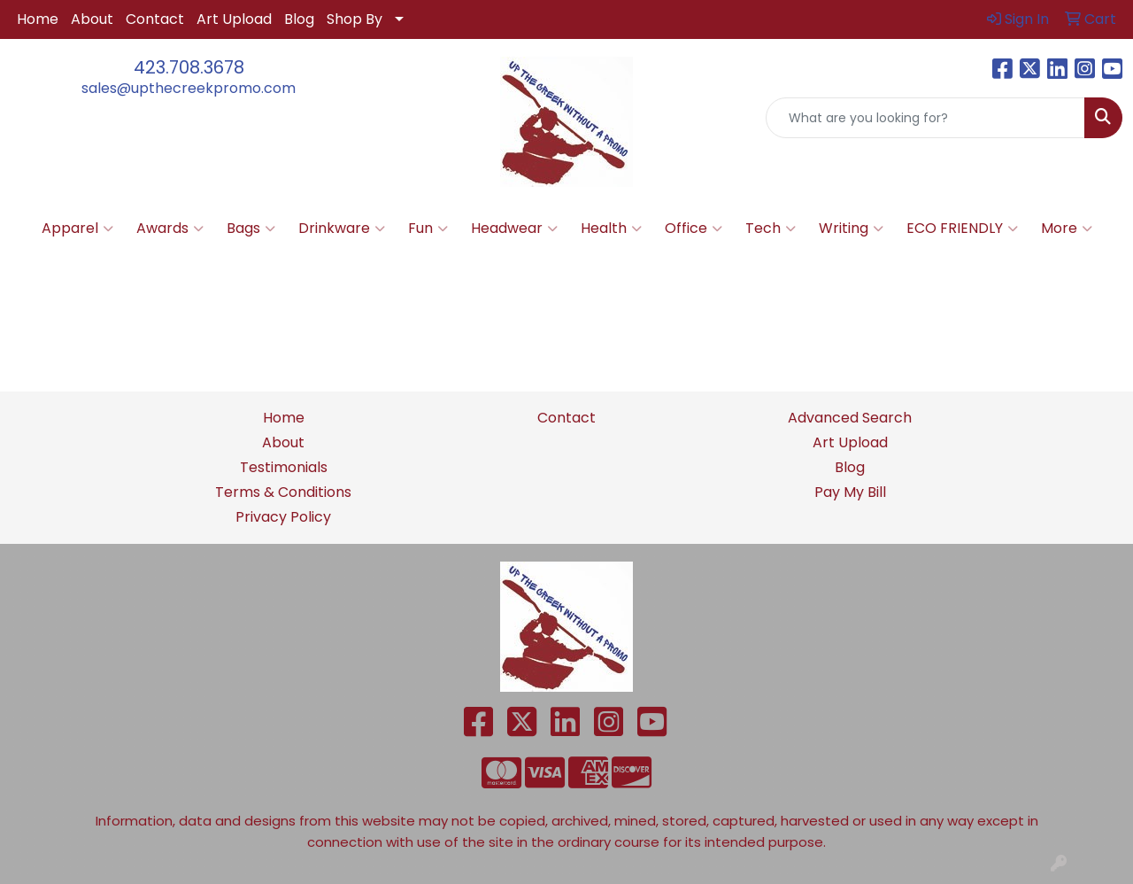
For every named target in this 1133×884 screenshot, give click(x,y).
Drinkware (341, 228)
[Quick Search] (925, 117)
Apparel (77, 228)
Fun (428, 228)
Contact (155, 19)
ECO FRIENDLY (962, 228)
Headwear (514, 228)
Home (37, 19)
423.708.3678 (189, 67)
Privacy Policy (283, 517)
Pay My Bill (850, 492)
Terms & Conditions (283, 492)
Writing (851, 228)
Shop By (354, 19)
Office (693, 228)
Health (611, 228)
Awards (170, 228)
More (1066, 228)
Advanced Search (850, 417)
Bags (251, 228)
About (92, 19)
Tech (770, 228)
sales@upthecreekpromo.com (188, 88)
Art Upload (234, 19)
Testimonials (284, 467)
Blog (299, 19)
